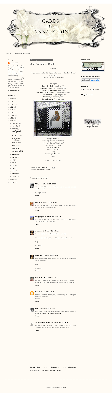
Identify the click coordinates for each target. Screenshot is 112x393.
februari (14, 174)
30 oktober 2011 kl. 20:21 (49, 202)
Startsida (9, 53)
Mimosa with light (17, 151)
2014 (12, 112)
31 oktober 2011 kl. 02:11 (50, 231)
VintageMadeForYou (92, 127)
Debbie (37, 202)
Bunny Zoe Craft (47, 86)
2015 (12, 110)
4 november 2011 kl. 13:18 (59, 322)
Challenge (42, 169)
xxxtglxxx (38, 231)
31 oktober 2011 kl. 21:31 (46, 292)
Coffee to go (15, 148)
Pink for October (17, 135)
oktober (14, 129)
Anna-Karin (14, 63)
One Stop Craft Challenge (45, 92)
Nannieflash (39, 277)
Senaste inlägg (35, 367)
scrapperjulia (39, 216)
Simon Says (47, 97)
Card (37, 169)
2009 (12, 183)
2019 (12, 99)
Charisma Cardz (46, 88)
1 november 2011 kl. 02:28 (47, 308)
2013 (12, 115)
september (15, 154)
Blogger (63, 387)
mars (14, 171)
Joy (36, 308)
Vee (36, 292)
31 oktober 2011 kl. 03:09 (50, 255)
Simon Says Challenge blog (52, 313)
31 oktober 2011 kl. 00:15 (53, 216)
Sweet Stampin (47, 99)
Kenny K (56, 139)
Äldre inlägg (72, 367)
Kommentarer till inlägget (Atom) (51, 370)
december (15, 123)
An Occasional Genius (42, 322)
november (15, 126)
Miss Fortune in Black (16, 132)
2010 (12, 180)
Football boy (15, 145)
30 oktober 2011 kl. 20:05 (48, 184)
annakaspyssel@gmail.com (90, 89)
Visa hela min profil (14, 90)
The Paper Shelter (46, 95)
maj (13, 165)
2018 (12, 101)
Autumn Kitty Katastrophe (16, 139)
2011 (12, 121)
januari (14, 176)
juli (13, 160)
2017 (12, 104)
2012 (12, 118)
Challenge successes (22, 53)
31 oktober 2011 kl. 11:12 (52, 277)
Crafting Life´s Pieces (48, 90)
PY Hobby (58, 145)
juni (13, 163)
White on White (16, 143)
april (13, 168)
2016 (12, 107)
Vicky (37, 184)
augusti (14, 157)
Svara (37, 196)
